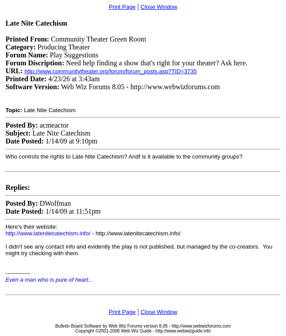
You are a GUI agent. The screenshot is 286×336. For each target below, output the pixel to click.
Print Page (122, 7)
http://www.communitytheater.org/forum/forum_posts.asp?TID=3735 (110, 71)
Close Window (159, 7)
